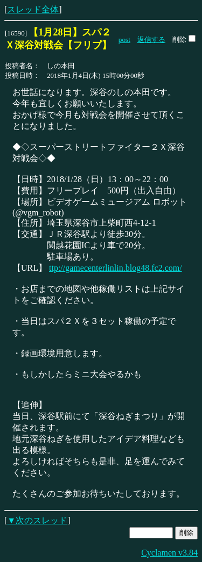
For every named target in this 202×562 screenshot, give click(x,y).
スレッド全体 (33, 9)
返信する (151, 39)
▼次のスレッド (37, 520)
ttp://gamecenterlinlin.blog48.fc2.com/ (115, 267)
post (124, 39)
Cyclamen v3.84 (169, 552)
